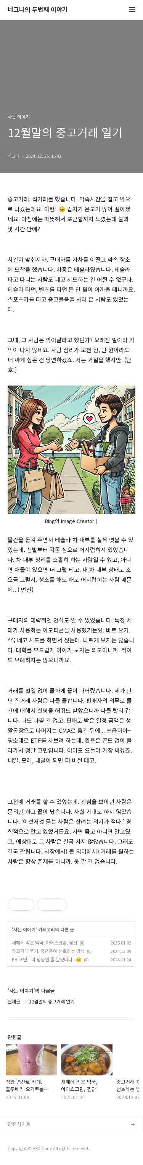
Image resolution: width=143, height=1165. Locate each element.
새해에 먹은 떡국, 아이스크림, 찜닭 (44, 942)
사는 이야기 (24, 929)
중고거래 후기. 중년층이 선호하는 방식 (48, 951)
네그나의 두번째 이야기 (38, 10)
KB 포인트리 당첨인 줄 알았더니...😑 (47, 959)
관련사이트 (19, 1123)
